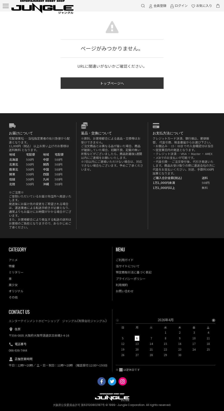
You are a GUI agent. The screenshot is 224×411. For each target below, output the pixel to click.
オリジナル (16, 291)
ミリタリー (16, 272)
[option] (166, 338)
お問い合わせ (125, 291)
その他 (13, 297)
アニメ (13, 260)
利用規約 (122, 285)
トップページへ (112, 83)
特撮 (12, 266)
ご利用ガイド (125, 260)
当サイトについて (128, 266)
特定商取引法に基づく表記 (133, 272)
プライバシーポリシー (131, 278)
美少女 (13, 285)
